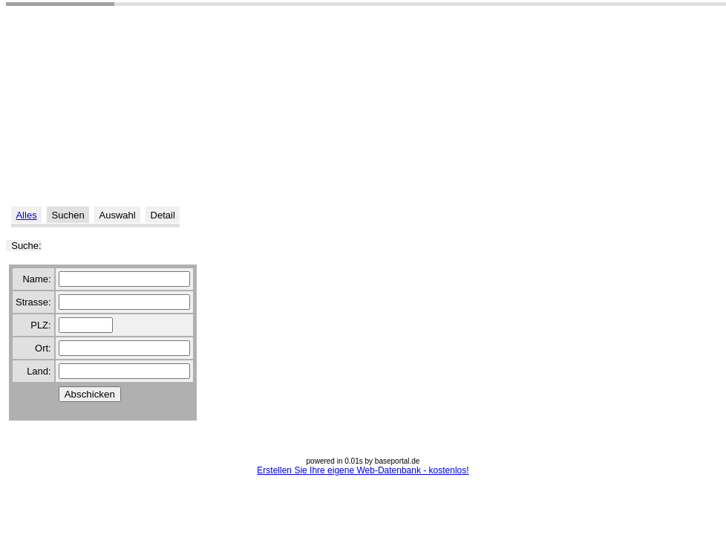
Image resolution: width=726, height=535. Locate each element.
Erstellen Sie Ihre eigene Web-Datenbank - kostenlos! (362, 470)
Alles (26, 215)
